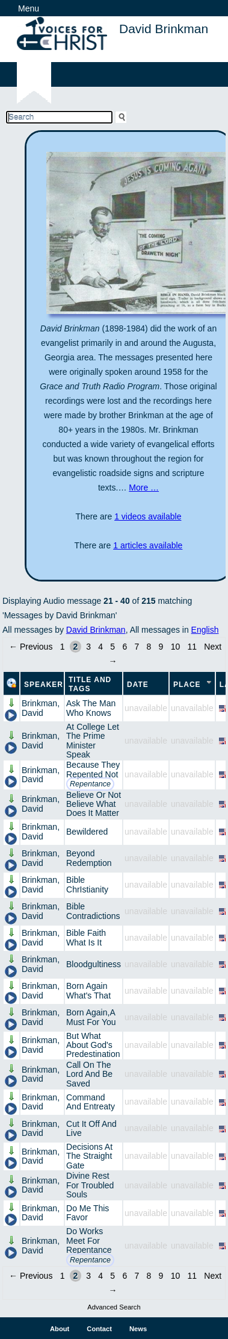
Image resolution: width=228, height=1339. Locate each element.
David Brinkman (96, 630)
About (59, 1328)
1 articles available (147, 545)
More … (144, 487)
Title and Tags (90, 684)
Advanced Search (113, 1307)
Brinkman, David (41, 707)
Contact (99, 1328)
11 (192, 646)
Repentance (90, 784)
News (138, 1328)
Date (138, 684)
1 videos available (147, 516)
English (205, 630)
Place (187, 684)
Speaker (43, 684)
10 (175, 646)
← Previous (30, 646)
